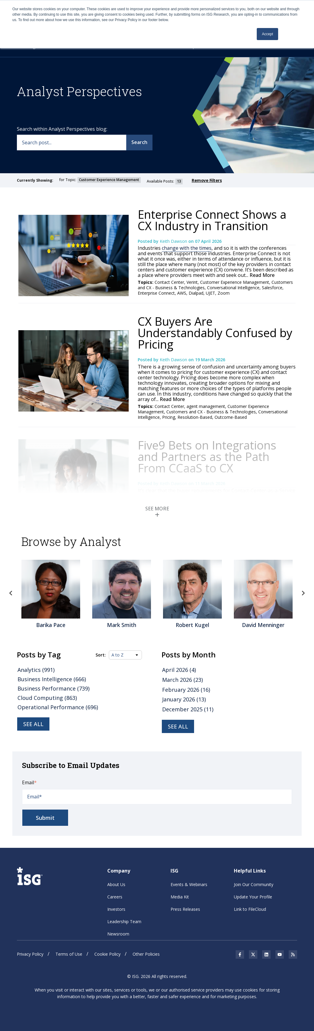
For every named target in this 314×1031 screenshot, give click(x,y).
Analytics (36, 669)
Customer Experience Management (234, 282)
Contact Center (169, 282)
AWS (181, 293)
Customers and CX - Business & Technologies (211, 412)
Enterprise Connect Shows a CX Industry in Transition (212, 219)
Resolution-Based (194, 417)
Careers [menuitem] (114, 897)
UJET (210, 293)
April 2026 (179, 669)
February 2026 (186, 689)
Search (139, 142)
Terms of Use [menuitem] (68, 954)
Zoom (224, 293)
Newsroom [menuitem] (118, 934)
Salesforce (272, 287)
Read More (261, 275)
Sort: (101, 655)
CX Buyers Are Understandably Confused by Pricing (215, 332)
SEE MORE (157, 511)
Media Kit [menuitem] (180, 897)
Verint (192, 282)
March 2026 (182, 679)
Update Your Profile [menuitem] (253, 897)
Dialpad (196, 293)
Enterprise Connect (156, 293)
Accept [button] (267, 34)
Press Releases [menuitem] (185, 909)
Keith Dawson (174, 241)
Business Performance (53, 688)
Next (303, 593)
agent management (206, 406)
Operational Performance (57, 707)
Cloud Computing (47, 697)
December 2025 (187, 709)
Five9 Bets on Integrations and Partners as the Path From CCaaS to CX (207, 456)
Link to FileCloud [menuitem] (250, 909)
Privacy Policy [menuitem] (30, 954)
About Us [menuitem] (116, 884)
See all (33, 724)
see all (178, 726)
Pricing (168, 417)
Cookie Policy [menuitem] (107, 954)
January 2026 (184, 699)
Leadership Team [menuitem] (124, 921)
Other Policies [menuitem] (146, 954)
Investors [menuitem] (116, 909)
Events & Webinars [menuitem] (189, 884)
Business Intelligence (51, 679)
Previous (11, 593)
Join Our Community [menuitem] (253, 884)
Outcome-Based (231, 417)
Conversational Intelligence (233, 287)
